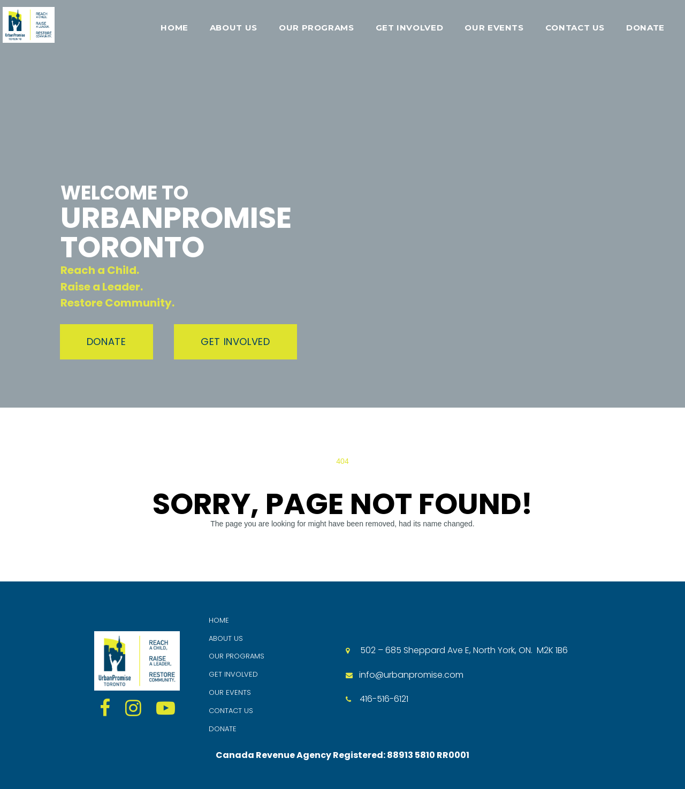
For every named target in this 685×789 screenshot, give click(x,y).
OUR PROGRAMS (316, 27)
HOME (174, 27)
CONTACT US (575, 27)
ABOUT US (233, 27)
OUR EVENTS (494, 27)
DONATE (645, 27)
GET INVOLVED (410, 27)
